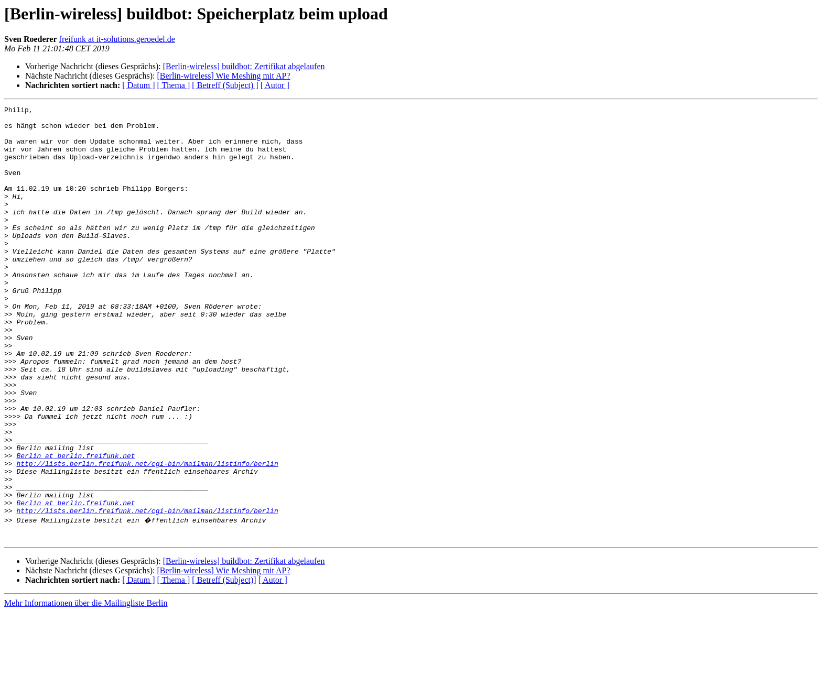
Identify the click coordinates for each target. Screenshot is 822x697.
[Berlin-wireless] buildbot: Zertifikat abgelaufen (244, 66)
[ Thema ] (173, 85)
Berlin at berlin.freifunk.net (75, 526)
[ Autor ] (275, 85)
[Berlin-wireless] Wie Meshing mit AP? (223, 75)
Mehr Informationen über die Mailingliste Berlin (85, 687)
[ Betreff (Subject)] (224, 664)
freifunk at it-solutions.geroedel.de (117, 39)
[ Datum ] (138, 85)
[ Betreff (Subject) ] (225, 85)
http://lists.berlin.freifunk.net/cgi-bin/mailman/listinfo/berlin (147, 535)
